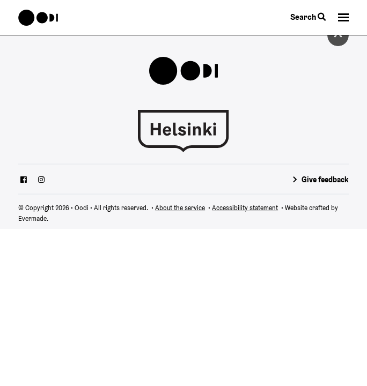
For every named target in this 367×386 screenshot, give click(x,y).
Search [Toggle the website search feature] (308, 17)
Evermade (32, 218)
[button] (343, 17)
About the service (180, 208)
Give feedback (325, 179)
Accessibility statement (245, 208)
